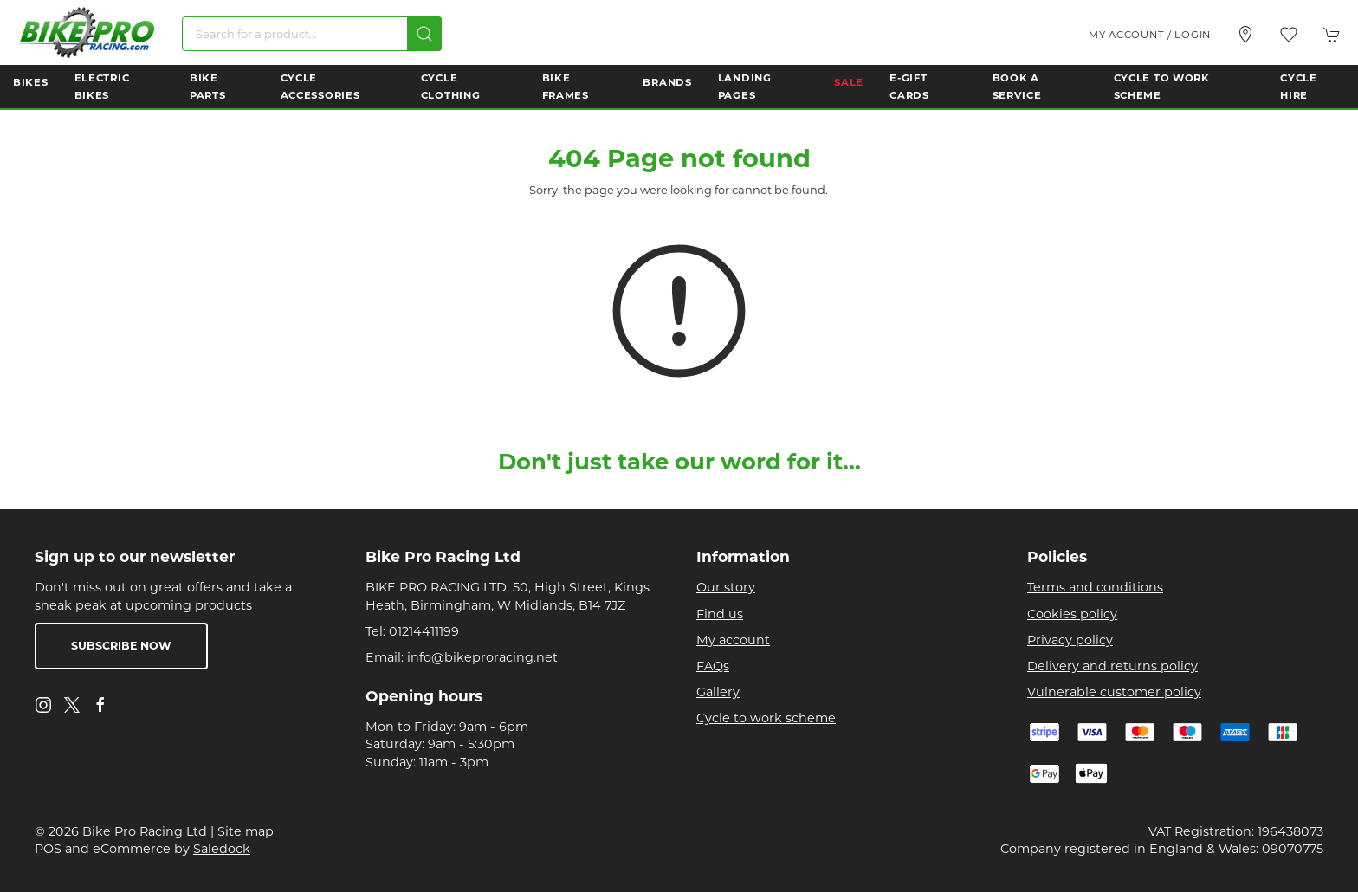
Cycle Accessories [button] (320, 86)
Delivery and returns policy (1112, 666)
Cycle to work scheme (766, 718)
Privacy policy (1070, 640)
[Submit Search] (424, 33)
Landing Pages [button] (745, 86)
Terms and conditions (1095, 587)
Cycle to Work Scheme (1162, 86)
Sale (848, 82)
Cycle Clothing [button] (451, 86)
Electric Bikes (102, 86)
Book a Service (1017, 86)
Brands (667, 82)
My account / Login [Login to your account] (1150, 35)
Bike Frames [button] (565, 86)
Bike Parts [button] (208, 86)
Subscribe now (121, 645)
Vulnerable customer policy (1114, 692)
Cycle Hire (1298, 86)
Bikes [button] (30, 82)
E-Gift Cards (909, 86)
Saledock (221, 848)
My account (733, 640)
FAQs (712, 666)
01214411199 (424, 631)
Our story (725, 587)
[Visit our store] (1245, 35)
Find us (719, 614)
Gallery (718, 692)
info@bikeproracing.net (482, 657)
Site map (245, 831)
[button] (1288, 35)
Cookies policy (1072, 614)
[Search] (312, 33)
